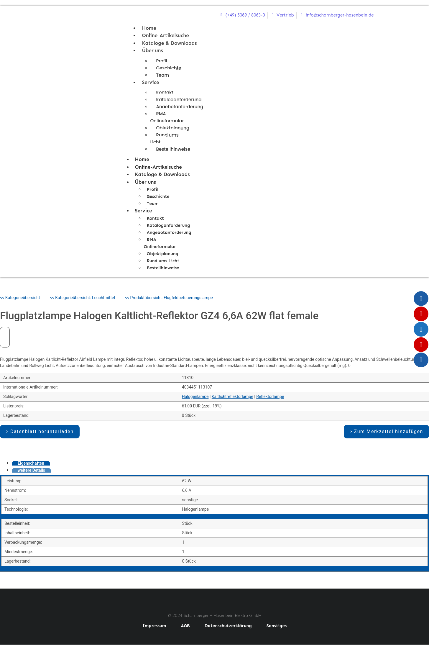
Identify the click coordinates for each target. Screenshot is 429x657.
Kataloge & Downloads (169, 43)
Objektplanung (173, 128)
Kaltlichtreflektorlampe (232, 396)
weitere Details (31, 470)
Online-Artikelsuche (165, 35)
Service (150, 82)
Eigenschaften (31, 463)
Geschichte (168, 68)
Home (149, 28)
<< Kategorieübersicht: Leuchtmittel (82, 297)
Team (162, 75)
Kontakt (164, 92)
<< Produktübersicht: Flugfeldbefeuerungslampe (169, 297)
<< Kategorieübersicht (20, 297)
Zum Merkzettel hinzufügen (388, 431)
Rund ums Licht (164, 138)
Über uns (152, 50)
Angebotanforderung (179, 107)
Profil (161, 61)
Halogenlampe (195, 396)
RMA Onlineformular (167, 117)
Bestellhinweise (173, 149)
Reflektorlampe (270, 396)
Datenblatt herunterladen (42, 431)
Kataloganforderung (179, 99)
